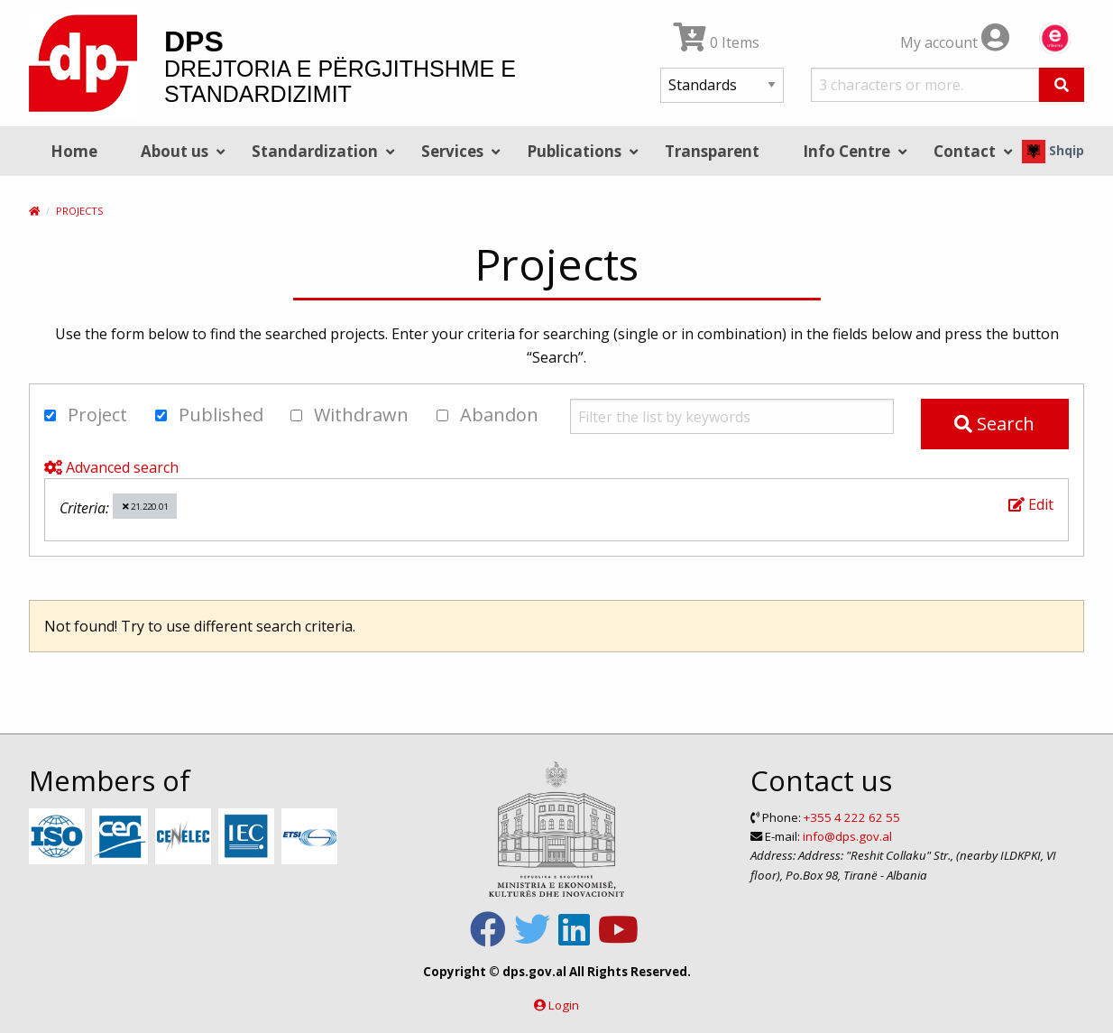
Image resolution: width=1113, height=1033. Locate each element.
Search (994, 423)
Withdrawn (349, 414)
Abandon (487, 414)
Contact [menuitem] (965, 151)
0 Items (716, 42)
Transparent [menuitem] (712, 151)
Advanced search (111, 467)
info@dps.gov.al (847, 836)
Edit (1030, 504)
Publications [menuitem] (574, 151)
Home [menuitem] (74, 151)
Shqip (1053, 150)
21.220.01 (145, 506)
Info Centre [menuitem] (846, 151)
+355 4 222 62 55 (852, 817)
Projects (79, 210)
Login (563, 1005)
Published (209, 414)
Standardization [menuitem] (315, 151)
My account (954, 42)
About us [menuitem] (174, 151)
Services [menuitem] (452, 151)
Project (85, 414)
